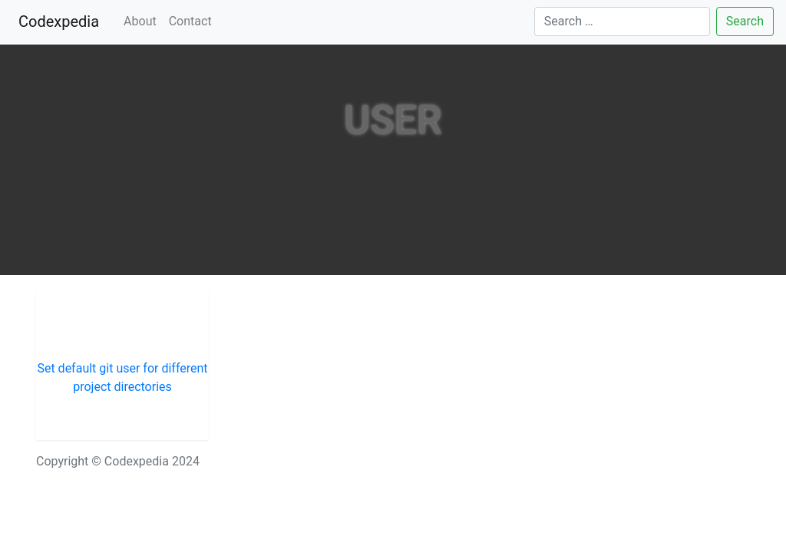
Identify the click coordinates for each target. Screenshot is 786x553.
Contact (190, 21)
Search (745, 21)
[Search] (622, 21)
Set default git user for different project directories (122, 377)
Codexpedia (61, 20)
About (140, 21)
